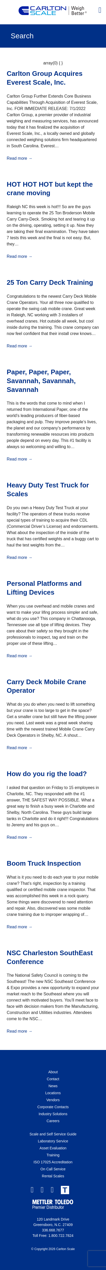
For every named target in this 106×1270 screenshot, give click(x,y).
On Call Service (53, 1169)
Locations (53, 1093)
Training (52, 1155)
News (53, 1086)
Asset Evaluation (52, 1148)
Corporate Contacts (53, 1107)
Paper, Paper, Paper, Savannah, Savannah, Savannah (41, 380)
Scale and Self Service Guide (52, 1134)
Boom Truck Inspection (44, 863)
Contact (53, 1079)
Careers (53, 1121)
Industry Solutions (53, 1114)
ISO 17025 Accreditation (53, 1162)
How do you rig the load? (47, 774)
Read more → (19, 158)
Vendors (53, 1100)
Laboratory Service (53, 1141)
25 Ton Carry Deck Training (50, 282)
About (53, 1072)
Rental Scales (53, 1176)
